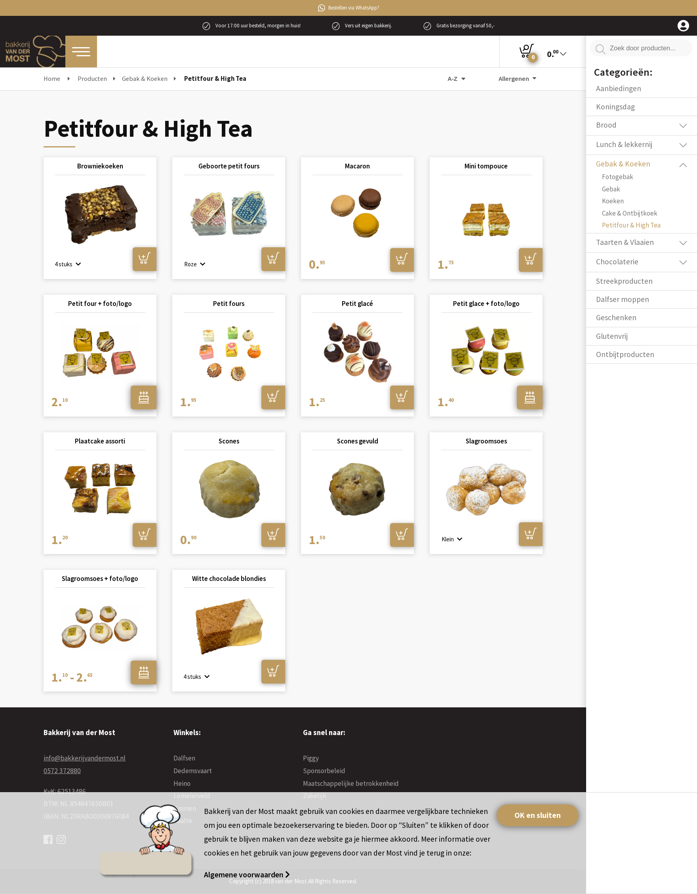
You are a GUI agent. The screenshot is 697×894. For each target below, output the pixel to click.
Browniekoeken (100, 165)
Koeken (613, 201)
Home (52, 78)
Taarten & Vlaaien (625, 242)
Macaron (357, 165)
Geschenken (616, 317)
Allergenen (517, 78)
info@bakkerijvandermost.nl (85, 758)
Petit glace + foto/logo (486, 303)
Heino (181, 783)
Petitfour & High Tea (631, 225)
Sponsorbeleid (324, 770)
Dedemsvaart (192, 770)
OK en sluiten (537, 815)
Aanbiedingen (618, 88)
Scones (229, 441)
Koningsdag (615, 106)
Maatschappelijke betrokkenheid (351, 783)
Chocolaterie (617, 261)
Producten (92, 78)
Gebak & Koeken (623, 163)
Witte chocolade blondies (229, 578)
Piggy (311, 758)
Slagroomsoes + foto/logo (100, 578)
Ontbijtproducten (625, 354)
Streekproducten (624, 281)
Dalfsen (184, 758)
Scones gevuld (357, 441)
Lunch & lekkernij (624, 144)
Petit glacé (357, 303)
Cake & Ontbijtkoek (629, 213)
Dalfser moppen (622, 299)
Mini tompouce (486, 165)
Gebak (611, 189)
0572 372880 (62, 770)
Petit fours (228, 303)
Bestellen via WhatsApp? (348, 7)
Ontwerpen (143, 397)
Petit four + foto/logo (100, 303)
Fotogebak (617, 176)
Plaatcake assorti (100, 441)
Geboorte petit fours (228, 165)
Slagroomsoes (486, 441)
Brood (606, 125)
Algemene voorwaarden (244, 874)
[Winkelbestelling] (440, 78)
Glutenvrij (612, 336)
